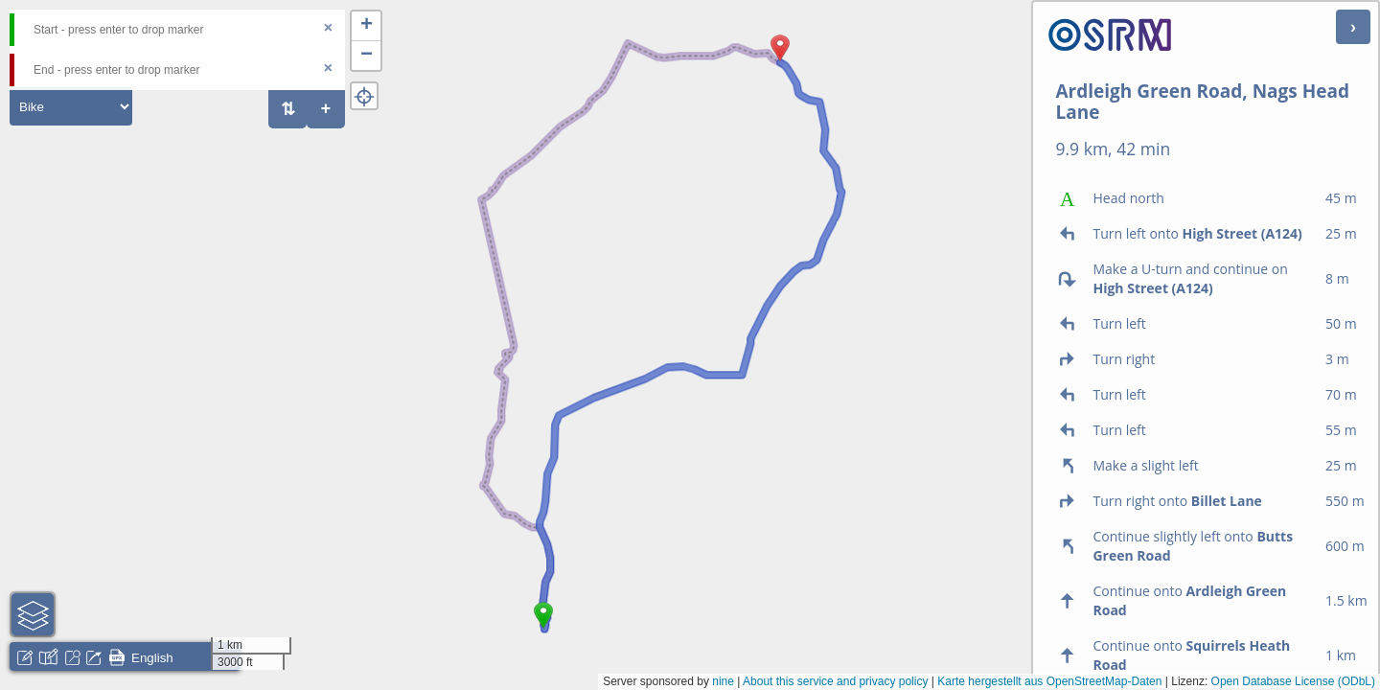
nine (723, 681)
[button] (543, 629)
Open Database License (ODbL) (1293, 681)
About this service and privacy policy (835, 681)
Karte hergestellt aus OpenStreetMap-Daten (1049, 681)
